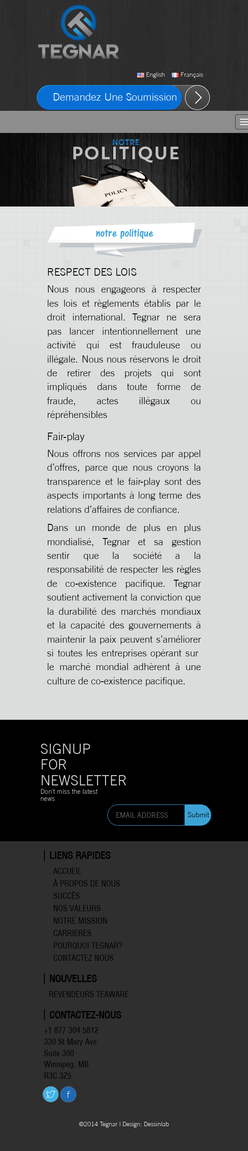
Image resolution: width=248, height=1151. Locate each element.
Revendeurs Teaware (89, 994)
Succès (66, 896)
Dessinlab (156, 1124)
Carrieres (72, 933)
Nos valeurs (77, 908)
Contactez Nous (83, 958)
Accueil (67, 871)
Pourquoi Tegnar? (87, 945)
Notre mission (80, 921)
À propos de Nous (86, 883)
